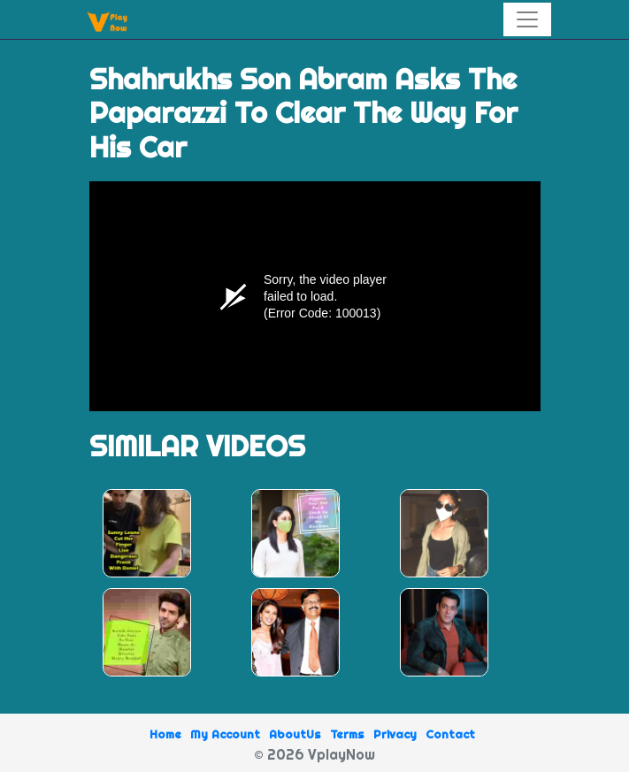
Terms (347, 734)
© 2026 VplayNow (314, 754)
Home (165, 734)
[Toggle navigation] (527, 19)
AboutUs (295, 734)
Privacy (395, 734)
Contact (450, 734)
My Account (225, 734)
